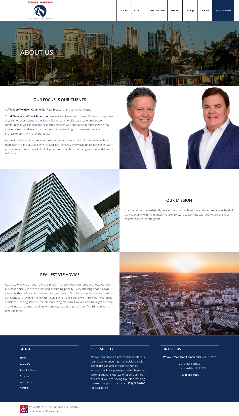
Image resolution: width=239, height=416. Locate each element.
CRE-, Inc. (52, 411)
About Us (25, 363)
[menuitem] (123, 10)
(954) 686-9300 (135, 383)
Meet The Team (28, 370)
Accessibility (26, 381)
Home (23, 357)
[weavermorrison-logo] (40, 10)
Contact (24, 387)
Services (24, 375)
